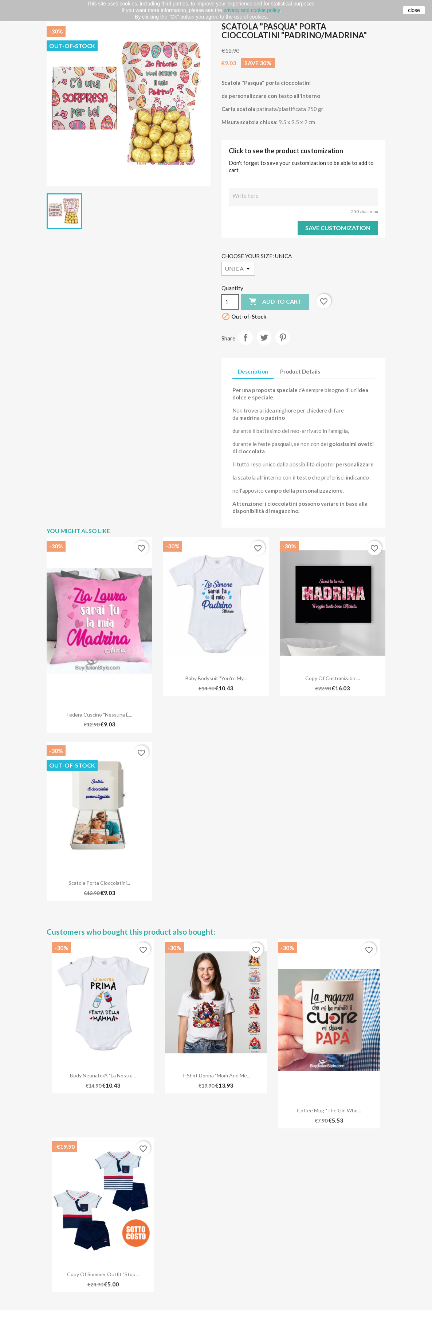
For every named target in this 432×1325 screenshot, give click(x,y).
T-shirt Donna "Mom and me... (216, 1075)
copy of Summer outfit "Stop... (103, 1274)
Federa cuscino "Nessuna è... (99, 714)
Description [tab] (253, 371)
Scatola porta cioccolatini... (99, 883)
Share (245, 337)
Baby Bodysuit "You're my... (216, 678)
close (414, 10)
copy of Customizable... (332, 678)
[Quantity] (230, 302)
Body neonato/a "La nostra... (103, 1075)
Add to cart (275, 302)
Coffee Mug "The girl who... (329, 1110)
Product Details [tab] (300, 371)
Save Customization (337, 227)
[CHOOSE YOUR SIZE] (238, 269)
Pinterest (282, 337)
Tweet (264, 337)
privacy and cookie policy (251, 10)
